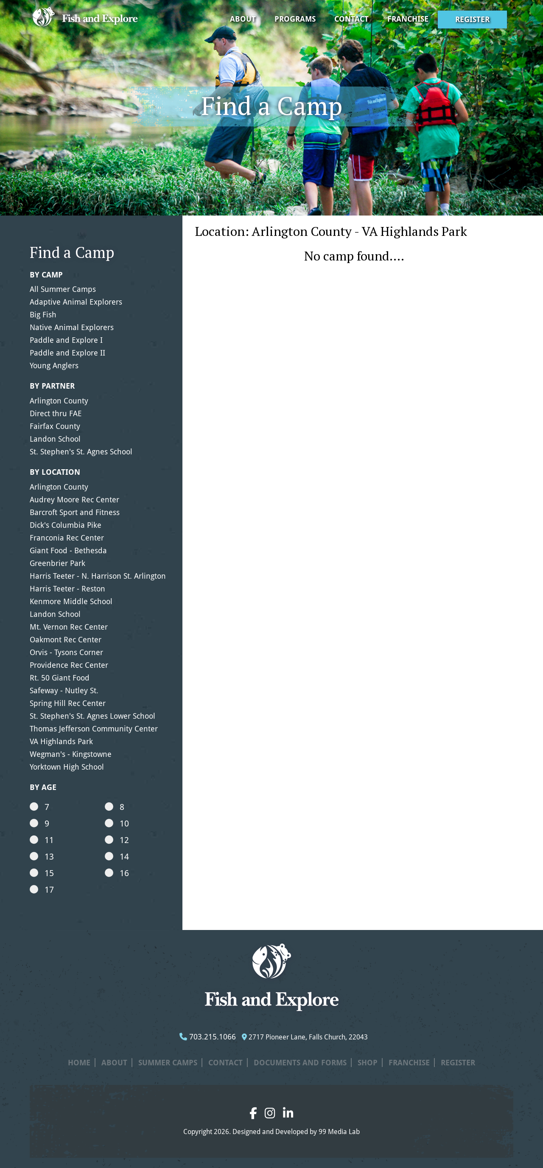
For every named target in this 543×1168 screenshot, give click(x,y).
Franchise (407, 18)
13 (42, 856)
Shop (368, 1062)
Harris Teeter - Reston (67, 588)
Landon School (55, 438)
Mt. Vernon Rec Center (69, 626)
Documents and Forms (300, 1062)
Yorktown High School (67, 766)
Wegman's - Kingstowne (71, 754)
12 (117, 840)
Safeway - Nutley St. (64, 690)
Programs (295, 18)
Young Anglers (54, 365)
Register (472, 19)
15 (42, 873)
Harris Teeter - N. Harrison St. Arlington (98, 575)
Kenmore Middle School (71, 601)
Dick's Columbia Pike (65, 525)
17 (42, 889)
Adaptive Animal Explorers (76, 301)
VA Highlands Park (61, 741)
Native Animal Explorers (72, 327)
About (243, 18)
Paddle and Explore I (66, 340)
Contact (351, 18)
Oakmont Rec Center (65, 639)
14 (117, 856)
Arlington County (59, 400)
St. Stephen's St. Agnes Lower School (92, 715)
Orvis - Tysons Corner (66, 652)
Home (79, 1062)
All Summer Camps (63, 289)
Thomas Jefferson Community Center (94, 728)
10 (117, 823)
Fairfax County (55, 426)
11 (42, 840)
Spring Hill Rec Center (68, 703)
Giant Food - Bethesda (68, 550)
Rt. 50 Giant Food (60, 677)
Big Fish (43, 314)
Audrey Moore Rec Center (74, 499)
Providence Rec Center (69, 665)
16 (117, 873)
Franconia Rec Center (67, 537)
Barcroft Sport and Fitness (75, 512)
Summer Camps (167, 1062)
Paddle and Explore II (67, 352)
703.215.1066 (207, 1036)
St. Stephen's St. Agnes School (81, 451)
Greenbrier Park (57, 563)
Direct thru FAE (56, 413)
